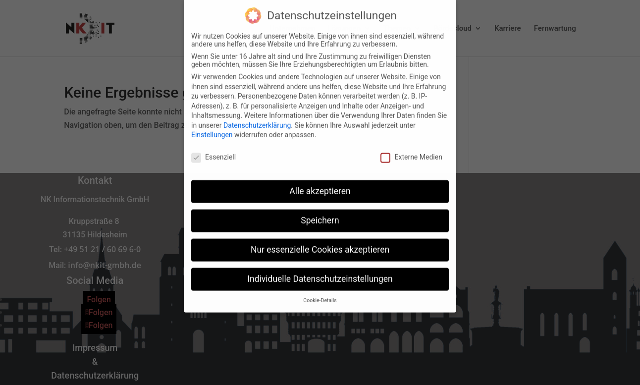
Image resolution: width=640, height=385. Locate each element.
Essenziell (213, 148)
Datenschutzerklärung (257, 116)
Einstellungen (212, 126)
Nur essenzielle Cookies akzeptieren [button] (320, 240)
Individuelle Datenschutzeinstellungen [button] (319, 270)
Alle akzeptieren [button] (320, 182)
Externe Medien (411, 148)
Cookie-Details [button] (319, 291)
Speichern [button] (320, 211)
